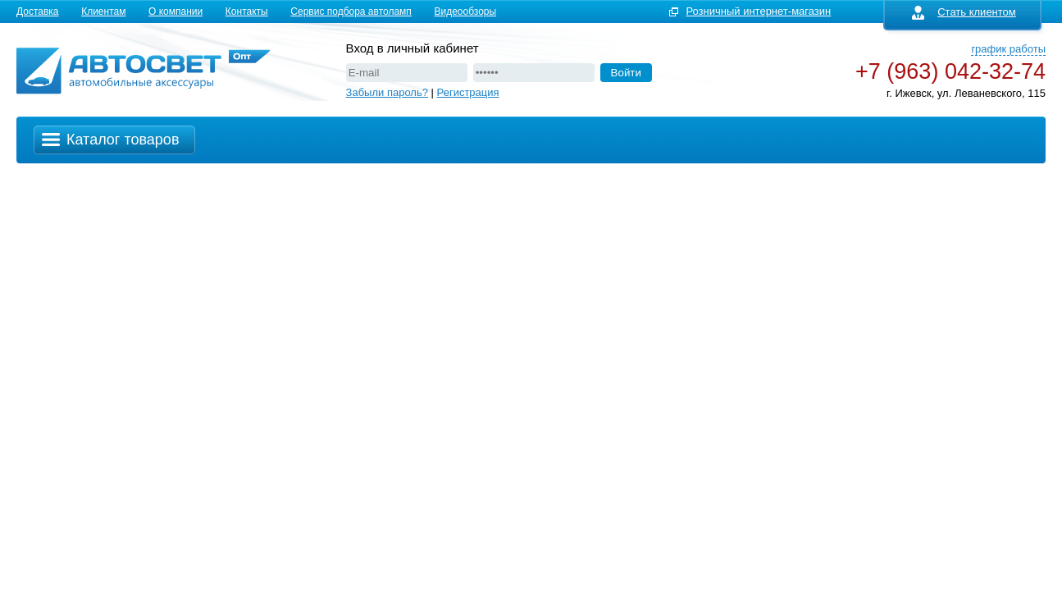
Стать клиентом (964, 12)
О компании (175, 11)
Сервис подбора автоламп (351, 11)
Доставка (37, 11)
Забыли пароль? (387, 92)
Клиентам (103, 11)
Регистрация (468, 92)
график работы (1008, 49)
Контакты (247, 11)
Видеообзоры (465, 11)
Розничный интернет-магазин (758, 11)
